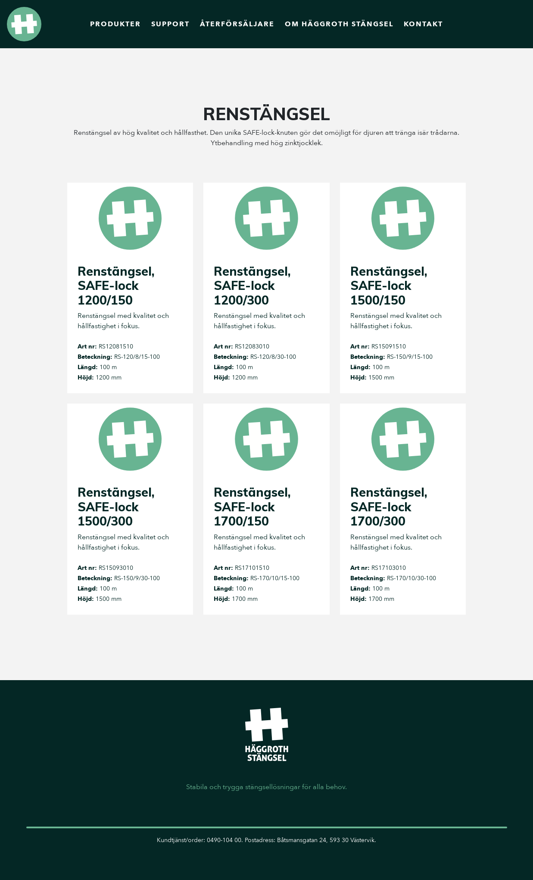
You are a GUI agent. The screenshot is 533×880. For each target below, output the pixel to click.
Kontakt (423, 24)
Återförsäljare (237, 24)
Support (170, 24)
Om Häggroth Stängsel (339, 24)
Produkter (115, 24)
